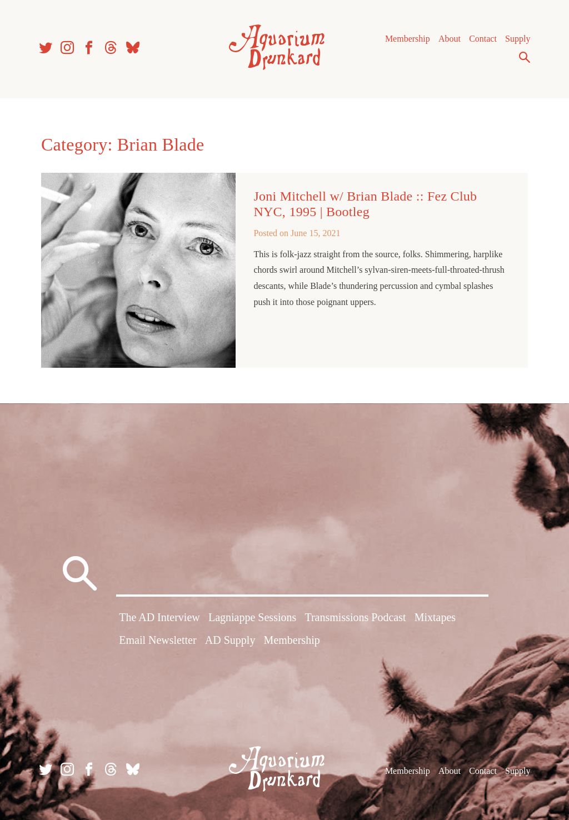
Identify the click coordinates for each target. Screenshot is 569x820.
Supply (517, 38)
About (449, 38)
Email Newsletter (157, 640)
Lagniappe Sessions (252, 617)
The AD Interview (159, 617)
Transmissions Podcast (355, 617)
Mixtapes (435, 617)
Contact (483, 38)
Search (524, 57)
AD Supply (230, 640)
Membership (407, 38)
